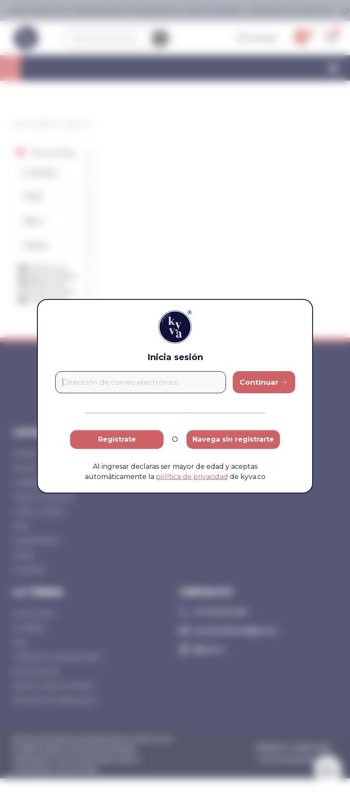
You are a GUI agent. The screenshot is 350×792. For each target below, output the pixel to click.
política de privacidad (192, 477)
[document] (175, 396)
